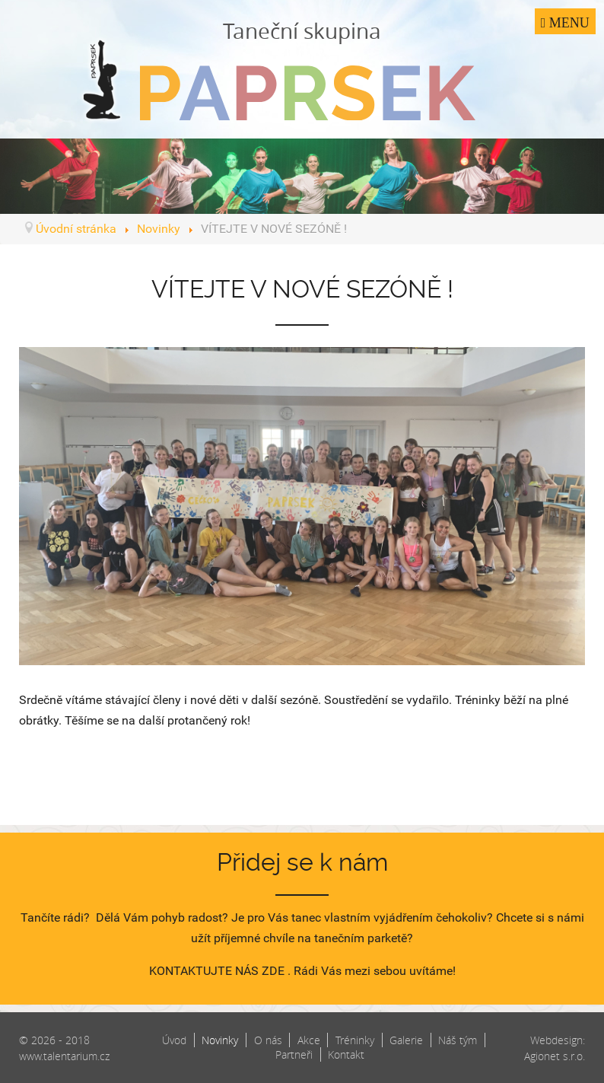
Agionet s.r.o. (554, 1056)
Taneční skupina (302, 68)
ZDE (273, 971)
